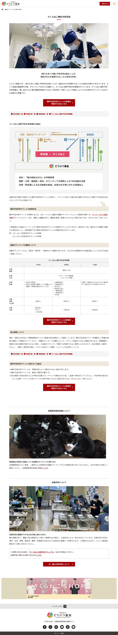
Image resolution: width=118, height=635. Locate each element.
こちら (45, 468)
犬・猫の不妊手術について (59, 564)
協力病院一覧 (18, 114)
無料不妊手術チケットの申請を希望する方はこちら (59, 102)
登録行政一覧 (31, 114)
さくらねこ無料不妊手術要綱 (61, 114)
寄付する (105, 4)
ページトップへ (57, 606)
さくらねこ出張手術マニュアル (42, 552)
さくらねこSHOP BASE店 (33, 596)
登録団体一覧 (43, 114)
